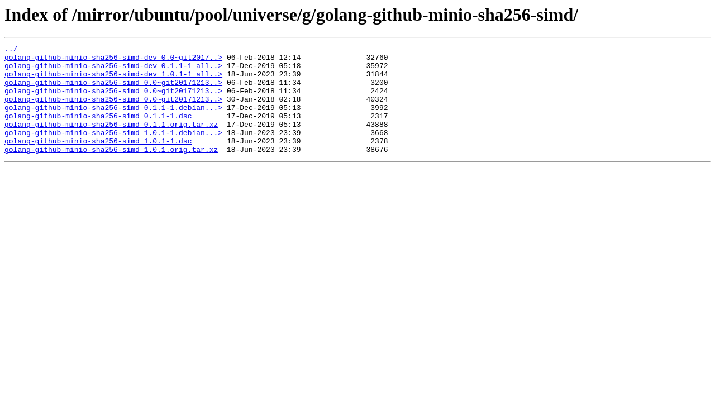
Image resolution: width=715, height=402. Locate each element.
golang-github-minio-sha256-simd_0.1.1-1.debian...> (113, 121)
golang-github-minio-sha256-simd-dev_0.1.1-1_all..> (113, 70)
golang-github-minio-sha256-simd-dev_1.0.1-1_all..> (113, 80)
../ (10, 50)
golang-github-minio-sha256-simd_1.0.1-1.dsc (98, 161)
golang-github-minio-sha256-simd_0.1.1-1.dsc (98, 131)
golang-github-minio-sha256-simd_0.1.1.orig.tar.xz (111, 141)
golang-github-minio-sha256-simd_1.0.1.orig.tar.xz (111, 171)
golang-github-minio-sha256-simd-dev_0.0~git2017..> (113, 60)
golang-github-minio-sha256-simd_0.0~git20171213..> (113, 90)
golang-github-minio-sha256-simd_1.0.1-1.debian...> (113, 151)
